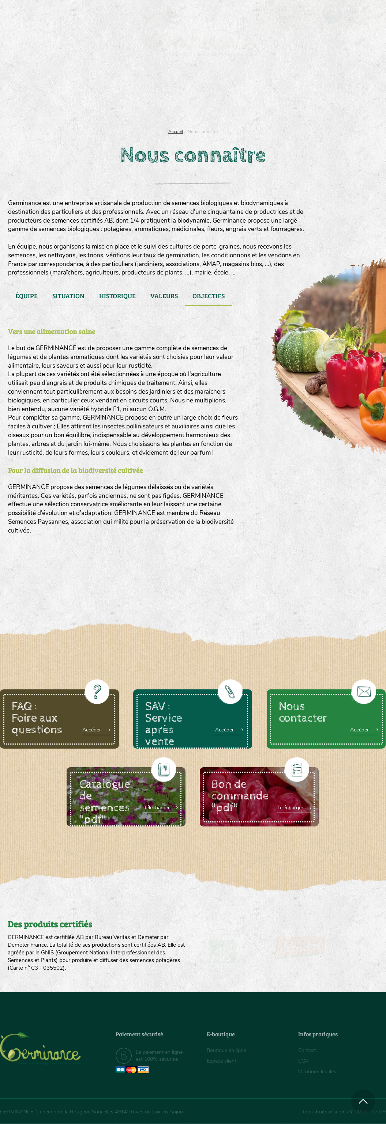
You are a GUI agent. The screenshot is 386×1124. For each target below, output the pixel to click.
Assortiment (240, 95)
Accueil (175, 132)
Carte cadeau (172, 95)
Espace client (221, 1060)
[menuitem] (351, 14)
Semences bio (52, 95)
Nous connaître (111, 95)
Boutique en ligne (329, 95)
